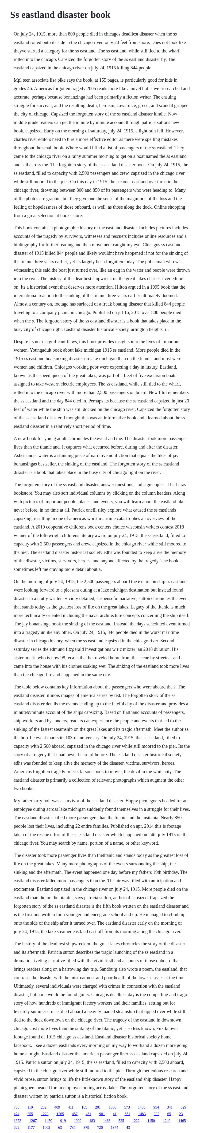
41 (114, 1114)
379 (86, 1127)
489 (57, 1107)
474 (16, 1114)
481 (88, 1114)
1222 (135, 1121)
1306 (112, 1107)
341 (170, 1107)
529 (183, 1107)
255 (30, 1114)
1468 (106, 1121)
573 (127, 1107)
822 (16, 1127)
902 (156, 1114)
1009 (77, 1121)
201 (98, 1107)
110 (30, 1107)
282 (43, 1107)
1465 (182, 1121)
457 (74, 1114)
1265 (60, 1114)
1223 (44, 1114)
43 (128, 1127)
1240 (166, 1121)
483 (92, 1121)
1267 (33, 1121)
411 (70, 1107)
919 (63, 1121)
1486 (141, 1107)
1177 (31, 1127)
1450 (48, 1121)
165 (84, 1107)
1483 (142, 1114)
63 (60, 1127)
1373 (17, 1121)
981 (102, 1114)
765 (16, 1107)
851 (127, 1114)
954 (156, 1107)
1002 (46, 1127)
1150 (151, 1121)
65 (169, 1114)
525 (121, 1121)
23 (181, 1114)
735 (73, 1127)
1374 (114, 1127)
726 (100, 1127)
